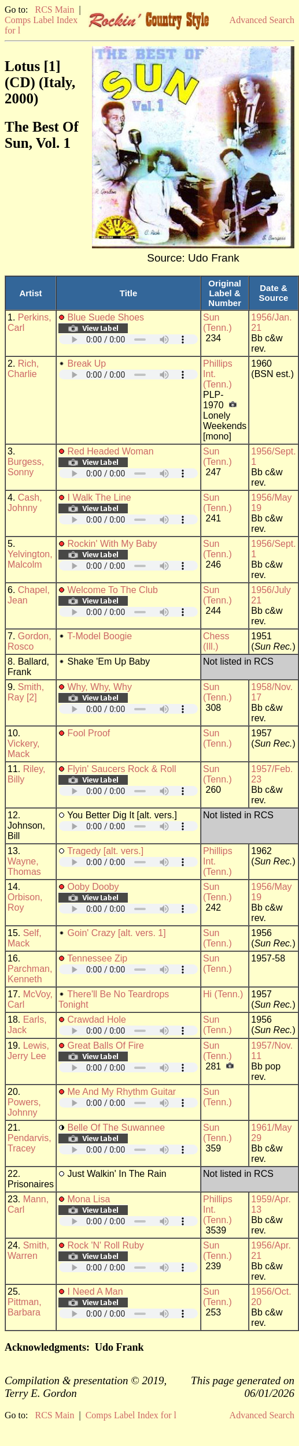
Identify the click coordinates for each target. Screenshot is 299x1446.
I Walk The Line (99, 497)
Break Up (86, 363)
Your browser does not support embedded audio (128, 339)
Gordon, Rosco (29, 641)
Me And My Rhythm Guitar (121, 1092)
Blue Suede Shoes (105, 317)
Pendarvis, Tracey (29, 1143)
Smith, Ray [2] (26, 692)
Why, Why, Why (99, 687)
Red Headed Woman (110, 451)
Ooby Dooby (93, 887)
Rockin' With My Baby (112, 544)
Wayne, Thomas (24, 866)
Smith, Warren (28, 1250)
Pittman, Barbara (25, 1307)
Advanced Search (262, 20)
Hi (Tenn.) (223, 994)
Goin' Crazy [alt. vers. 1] (116, 933)
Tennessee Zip (97, 958)
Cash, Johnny (25, 503)
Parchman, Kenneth (30, 974)
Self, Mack (25, 938)
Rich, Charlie (23, 369)
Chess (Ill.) (216, 641)
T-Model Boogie (99, 636)
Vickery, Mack (23, 749)
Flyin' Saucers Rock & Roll (121, 769)
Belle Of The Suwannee (116, 1127)
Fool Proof (88, 733)
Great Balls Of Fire (105, 1045)
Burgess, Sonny (26, 467)
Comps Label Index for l (131, 1415)
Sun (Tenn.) (217, 322)
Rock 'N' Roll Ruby (105, 1245)
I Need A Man (95, 1291)
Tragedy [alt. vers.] (105, 851)
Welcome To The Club (112, 590)
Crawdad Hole (96, 1019)
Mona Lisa (88, 1199)
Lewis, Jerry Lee (28, 1051)
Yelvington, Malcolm (30, 559)
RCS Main (54, 9)
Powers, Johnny (24, 1107)
